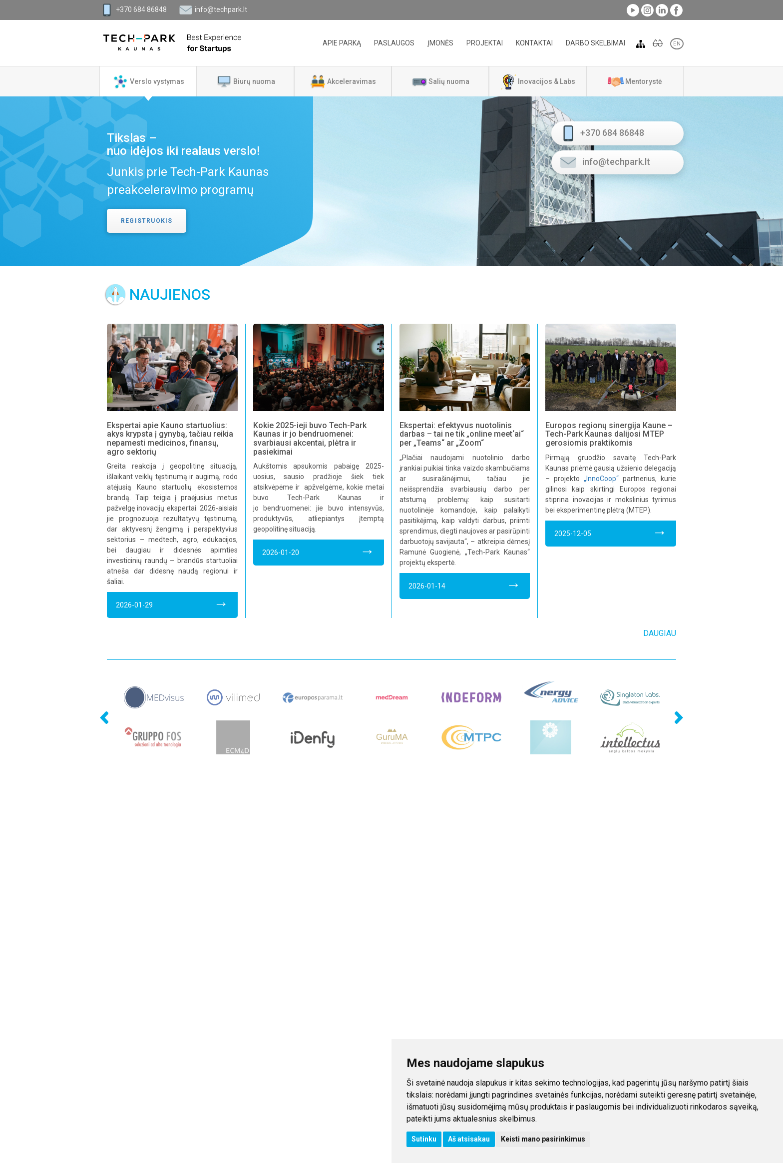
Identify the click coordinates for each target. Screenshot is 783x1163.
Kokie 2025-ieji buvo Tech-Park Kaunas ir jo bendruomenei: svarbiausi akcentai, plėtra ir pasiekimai (310, 439)
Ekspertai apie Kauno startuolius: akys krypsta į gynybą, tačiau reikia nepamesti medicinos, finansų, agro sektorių (170, 439)
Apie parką (342, 43)
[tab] (148, 81)
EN (677, 43)
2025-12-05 (610, 532)
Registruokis (146, 220)
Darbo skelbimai (595, 43)
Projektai (484, 43)
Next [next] (676, 694)
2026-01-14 (464, 584)
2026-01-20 (318, 551)
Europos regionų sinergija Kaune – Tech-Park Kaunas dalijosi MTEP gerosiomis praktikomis (609, 434)
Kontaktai (534, 43)
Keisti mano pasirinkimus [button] (543, 1139)
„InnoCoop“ (601, 479)
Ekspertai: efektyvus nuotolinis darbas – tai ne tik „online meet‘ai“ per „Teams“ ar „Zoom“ (461, 434)
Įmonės (440, 43)
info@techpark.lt (221, 9)
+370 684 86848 (141, 9)
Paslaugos (394, 43)
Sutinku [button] (423, 1139)
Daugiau (659, 633)
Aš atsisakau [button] (469, 1139)
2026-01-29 (172, 603)
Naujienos (169, 294)
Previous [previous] (87, 694)
